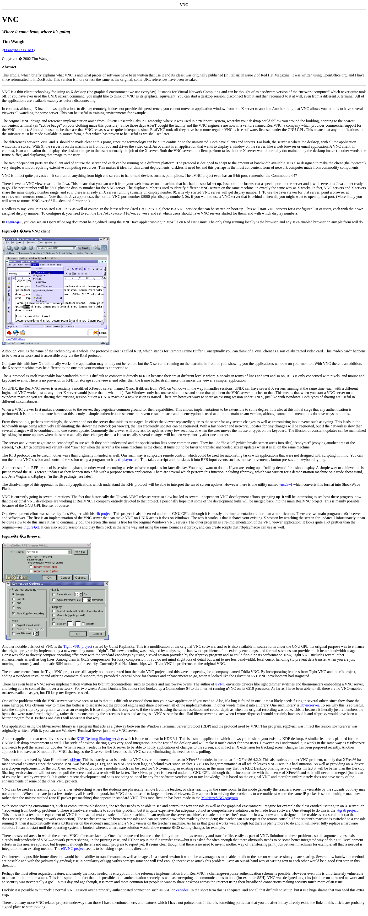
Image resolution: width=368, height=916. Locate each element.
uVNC (220, 685)
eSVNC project (73, 849)
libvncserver (309, 706)
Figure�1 (14, 223)
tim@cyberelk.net (19, 50)
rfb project (104, 514)
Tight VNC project (77, 647)
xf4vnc (75, 760)
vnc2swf (285, 485)
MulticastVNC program (219, 799)
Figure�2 (31, 528)
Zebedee (182, 891)
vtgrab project (346, 811)
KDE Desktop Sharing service (99, 739)
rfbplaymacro (128, 460)
